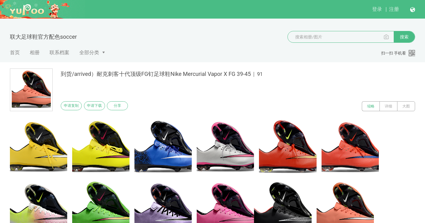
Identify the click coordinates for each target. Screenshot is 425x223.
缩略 (371, 106)
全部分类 (89, 52)
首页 (15, 52)
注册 (394, 9)
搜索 (404, 36)
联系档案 (59, 52)
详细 (388, 106)
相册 (35, 52)
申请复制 (73, 106)
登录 (377, 9)
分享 (129, 106)
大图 (406, 106)
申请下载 (101, 106)
